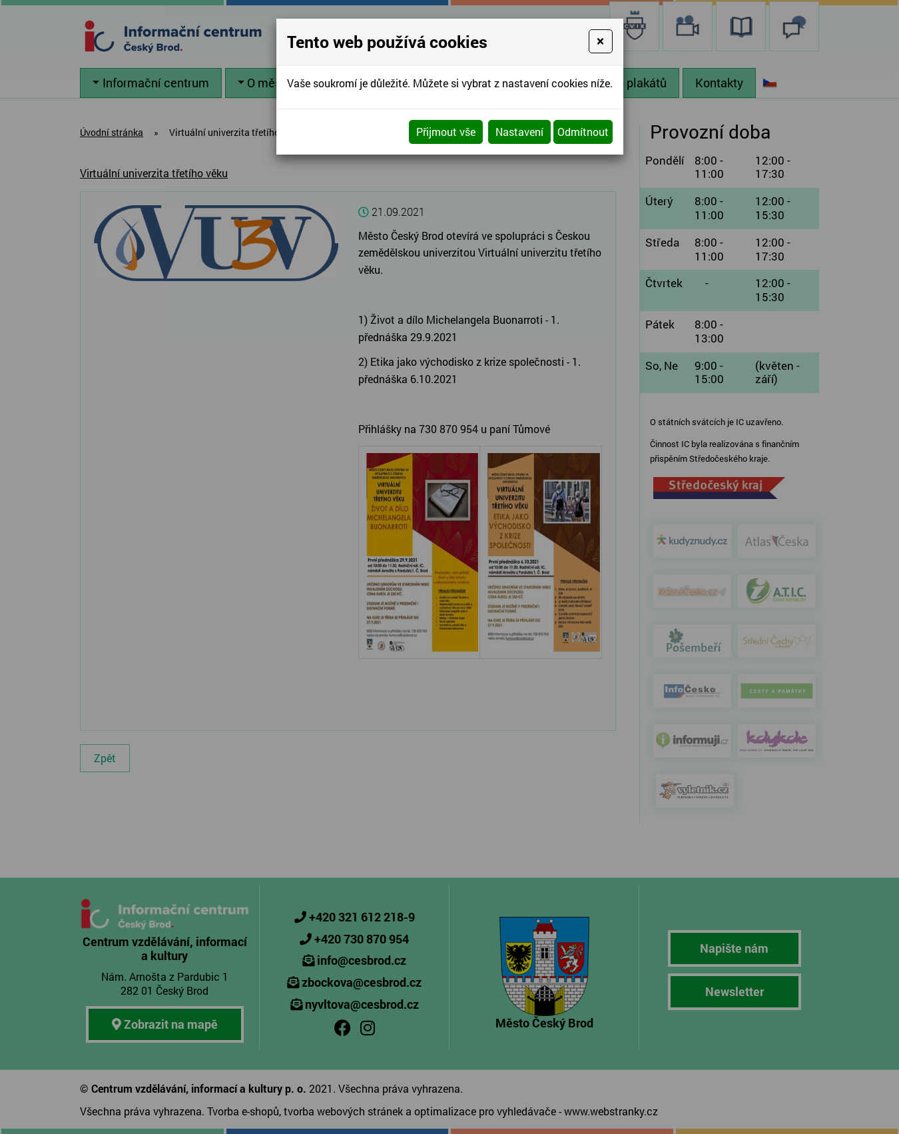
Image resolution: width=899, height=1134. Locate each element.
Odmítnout (583, 132)
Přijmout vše (445, 132)
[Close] (600, 41)
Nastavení (519, 132)
